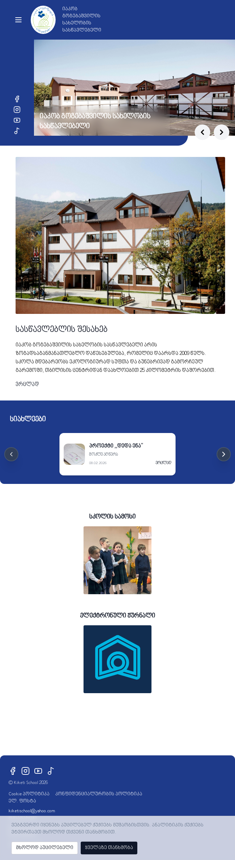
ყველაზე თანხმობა (109, 848)
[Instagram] (17, 109)
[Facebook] (17, 99)
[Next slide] (221, 132)
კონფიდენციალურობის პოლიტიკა (98, 794)
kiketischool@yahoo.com (31, 811)
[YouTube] (17, 120)
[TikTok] (17, 130)
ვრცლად (27, 384)
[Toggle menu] (18, 20)
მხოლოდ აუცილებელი (44, 848)
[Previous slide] (202, 132)
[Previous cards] (11, 454)
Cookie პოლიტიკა (29, 794)
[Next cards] (224, 454)
